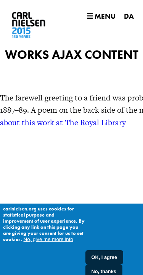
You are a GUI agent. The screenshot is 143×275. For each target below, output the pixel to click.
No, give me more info (48, 242)
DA (129, 16)
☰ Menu (101, 16)
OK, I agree (104, 260)
